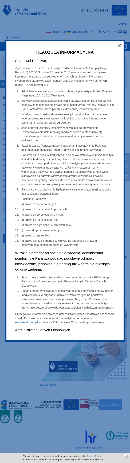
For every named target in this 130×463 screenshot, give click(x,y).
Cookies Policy (93, 456)
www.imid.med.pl (26, 322)
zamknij (126, 456)
